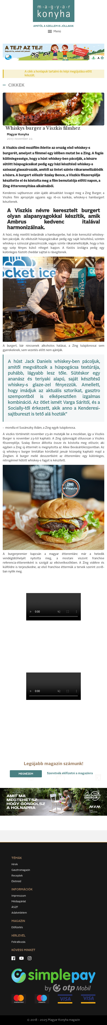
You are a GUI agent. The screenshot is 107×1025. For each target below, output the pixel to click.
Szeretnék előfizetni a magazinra (70, 773)
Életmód (16, 881)
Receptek (17, 876)
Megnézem (26, 774)
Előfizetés (17, 927)
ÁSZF (14, 907)
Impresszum (18, 896)
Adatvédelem (19, 913)
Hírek (14, 864)
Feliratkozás (18, 942)
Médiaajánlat (18, 901)
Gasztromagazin (20, 870)
